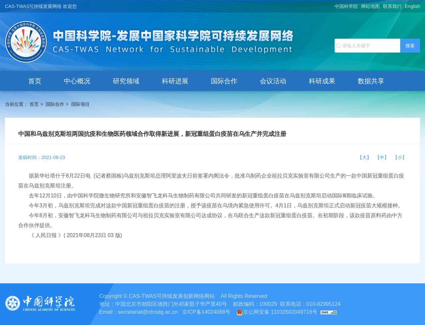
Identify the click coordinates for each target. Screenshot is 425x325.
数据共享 (371, 81)
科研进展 (175, 81)
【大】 (365, 157)
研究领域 (126, 81)
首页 (34, 81)
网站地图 (370, 6)
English (412, 6)
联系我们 (392, 6)
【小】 (400, 157)
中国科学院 (346, 6)
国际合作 (224, 81)
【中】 (383, 157)
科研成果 (322, 81)
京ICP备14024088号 (206, 312)
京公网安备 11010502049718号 (276, 312)
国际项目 (80, 104)
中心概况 (77, 81)
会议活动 (273, 81)
